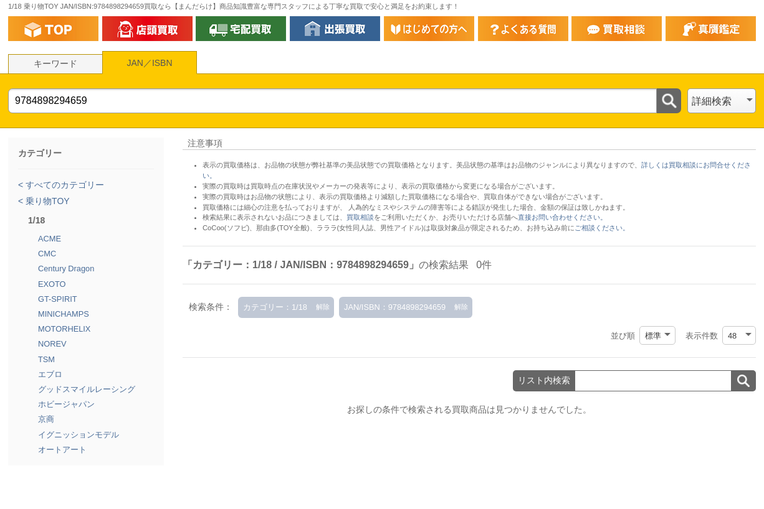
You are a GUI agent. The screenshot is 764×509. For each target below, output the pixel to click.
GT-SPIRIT (57, 299)
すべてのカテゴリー (63, 185)
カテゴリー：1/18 (275, 307)
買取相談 (360, 217)
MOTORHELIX (64, 329)
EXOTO (52, 284)
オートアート (62, 449)
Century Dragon (66, 268)
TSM (46, 359)
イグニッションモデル (78, 434)
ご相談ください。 (602, 227)
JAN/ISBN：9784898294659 (395, 307)
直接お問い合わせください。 (562, 217)
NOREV (52, 343)
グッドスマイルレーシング (86, 389)
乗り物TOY (46, 201)
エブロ (50, 374)
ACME (49, 238)
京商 (46, 419)
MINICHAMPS (63, 314)
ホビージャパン (66, 404)
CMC (47, 253)
